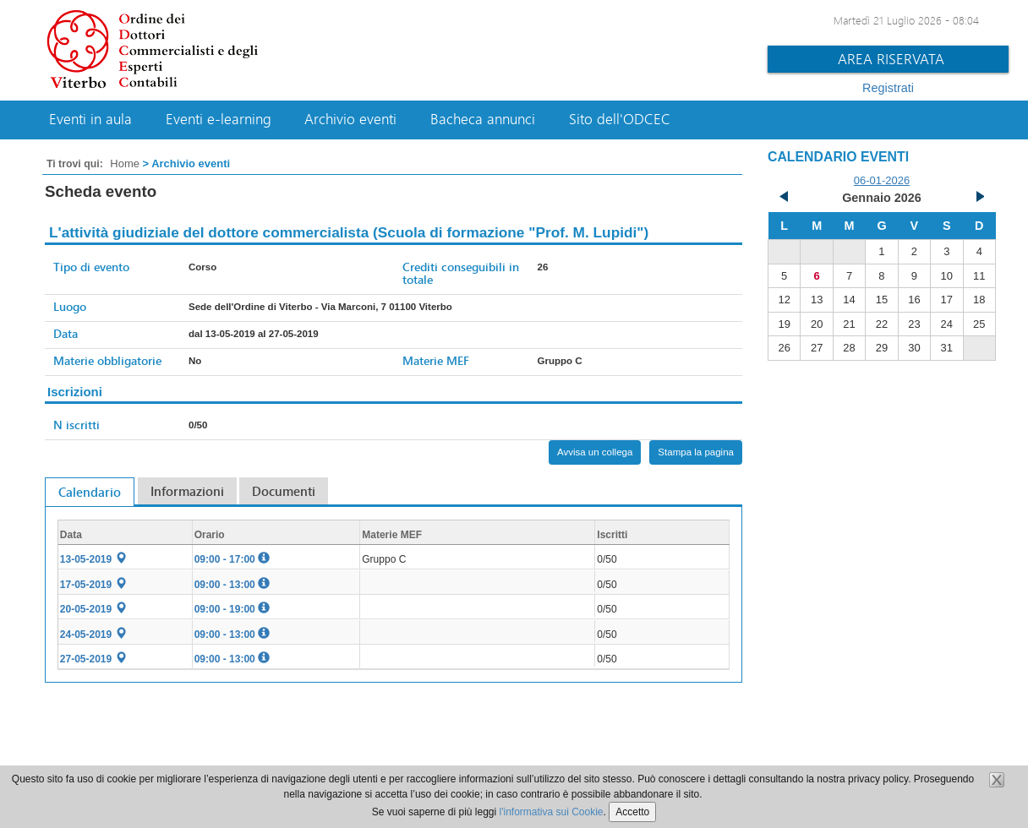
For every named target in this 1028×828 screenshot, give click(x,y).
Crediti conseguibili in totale (460, 273)
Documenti (283, 491)
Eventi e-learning (218, 119)
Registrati (888, 88)
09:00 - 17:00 (232, 559)
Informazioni (187, 491)
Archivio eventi (350, 119)
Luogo (69, 306)
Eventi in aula (90, 119)
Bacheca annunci (482, 119)
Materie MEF (435, 360)
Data (65, 333)
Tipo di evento (91, 266)
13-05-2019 (93, 559)
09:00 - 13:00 (232, 585)
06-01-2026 (882, 180)
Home (124, 163)
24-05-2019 (93, 634)
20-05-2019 (93, 609)
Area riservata (891, 58)
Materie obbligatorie (107, 360)
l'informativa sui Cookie (552, 812)
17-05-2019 (93, 585)
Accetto (632, 812)
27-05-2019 (93, 659)
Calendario (89, 491)
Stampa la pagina (696, 452)
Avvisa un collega (594, 452)
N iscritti (76, 424)
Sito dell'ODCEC (619, 119)
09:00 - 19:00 (232, 609)
